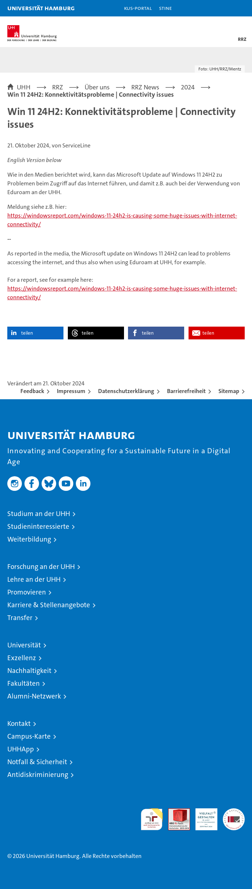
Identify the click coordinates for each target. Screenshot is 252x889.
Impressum (71, 391)
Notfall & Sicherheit (37, 761)
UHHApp (20, 749)
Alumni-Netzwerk (34, 696)
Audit (175, 812)
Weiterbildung (29, 539)
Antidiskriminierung (37, 774)
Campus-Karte (29, 736)
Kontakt (19, 723)
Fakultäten (23, 683)
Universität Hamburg (41, 7)
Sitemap (228, 391)
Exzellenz (21, 657)
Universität (24, 645)
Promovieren (26, 592)
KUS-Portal (138, 8)
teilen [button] (27, 333)
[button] (223, 8)
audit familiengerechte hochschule (152, 819)
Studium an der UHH (38, 513)
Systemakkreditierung (234, 812)
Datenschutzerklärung (126, 391)
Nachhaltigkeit (29, 670)
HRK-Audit (202, 816)
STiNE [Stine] (165, 8)
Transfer (19, 617)
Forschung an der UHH (41, 566)
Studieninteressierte (38, 526)
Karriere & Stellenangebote (48, 604)
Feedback (32, 391)
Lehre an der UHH (34, 579)
